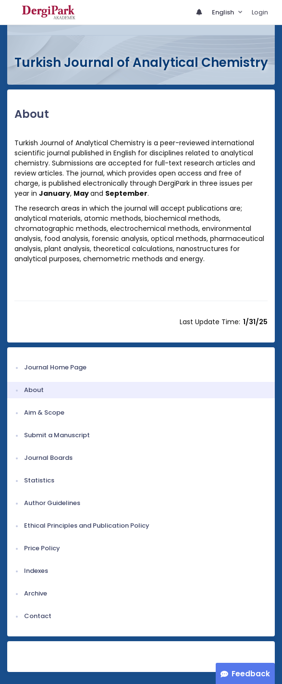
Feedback (251, 674)
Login (260, 12)
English (223, 12)
